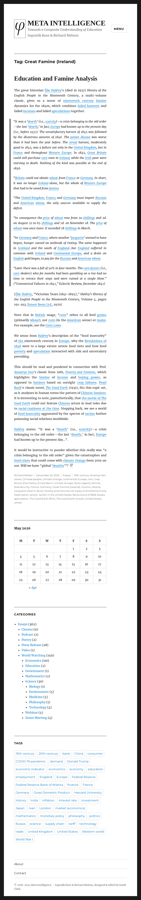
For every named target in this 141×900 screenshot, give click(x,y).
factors (95, 268)
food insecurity (29, 413)
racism (90, 413)
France (18, 152)
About (18, 864)
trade (19, 831)
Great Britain (96, 152)
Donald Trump (78, 761)
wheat (53, 178)
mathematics (26, 816)
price (46, 218)
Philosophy (37, 702)
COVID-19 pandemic (31, 761)
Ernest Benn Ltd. (39, 304)
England (63, 248)
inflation (48, 800)
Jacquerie (20, 490)
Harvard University (88, 792)
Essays (67, 475)
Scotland (24, 248)
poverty (19, 351)
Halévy (43, 336)
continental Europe (75, 479)
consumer (95, 753)
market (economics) (70, 808)
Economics (33, 660)
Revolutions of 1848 (84, 494)
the (20, 341)
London (45, 808)
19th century (81, 475)
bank (66, 753)
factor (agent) (82, 483)
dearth (32, 121)
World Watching (34, 655)
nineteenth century (78, 100)
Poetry (26, 640)
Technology (38, 707)
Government (34, 671)
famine (101, 100)
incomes (29, 111)
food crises (22, 460)
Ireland (64, 158)
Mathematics (35, 676)
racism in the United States (55, 494)
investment (90, 800)
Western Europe (60, 152)
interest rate (68, 800)
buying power (89, 377)
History (21, 800)
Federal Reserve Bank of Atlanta (39, 785)
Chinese (64, 403)
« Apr (33, 587)
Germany (86, 178)
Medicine (36, 697)
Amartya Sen (24, 372)
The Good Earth (57, 387)
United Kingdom (85, 147)
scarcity (50, 121)
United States (93, 498)
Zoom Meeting (36, 718)
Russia (101, 494)
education (95, 769)
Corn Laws (53, 325)
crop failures (86, 382)
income (62, 377)
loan (32, 808)
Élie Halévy (53, 90)
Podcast (27, 634)
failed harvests (89, 106)
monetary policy (52, 816)
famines (39, 382)
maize (101, 320)
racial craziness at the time (38, 408)
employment (25, 777)
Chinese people (32, 479)
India (34, 800)
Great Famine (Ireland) (66, 486)
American (27, 203)
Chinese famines (93, 393)
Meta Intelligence (66, 23)
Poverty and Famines (80, 372)
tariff (71, 824)
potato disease (80, 137)
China (78, 753)
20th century (48, 753)
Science (30, 681)
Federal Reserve (84, 777)
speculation (41, 351)
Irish (88, 158)
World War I (24, 839)
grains (101, 315)
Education (32, 666)
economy (76, 769)
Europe (55, 126)
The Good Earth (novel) (70, 498)
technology (88, 824)
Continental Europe (67, 253)
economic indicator (30, 769)
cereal (73, 142)
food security (22, 486)
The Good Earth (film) (42, 498)
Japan (20, 808)
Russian (100, 198)
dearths (58, 465)
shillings (89, 218)
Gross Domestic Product (52, 792)
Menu (119, 29)
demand (56, 761)
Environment (39, 692)
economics (57, 769)
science (35, 824)
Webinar (31, 712)
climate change (74, 460)
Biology (34, 686)
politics (94, 816)
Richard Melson (23, 475)
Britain (20, 178)
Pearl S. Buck (35, 490)
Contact (20, 873)
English (18, 258)
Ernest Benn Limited (50, 483)
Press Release (31, 645)
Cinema (27, 629)
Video (26, 650)
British (40, 315)
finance (72, 785)
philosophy (76, 816)
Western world (93, 831)
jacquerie (77, 237)
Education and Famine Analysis (55, 78)
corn (44, 158)
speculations (61, 111)
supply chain (54, 824)
